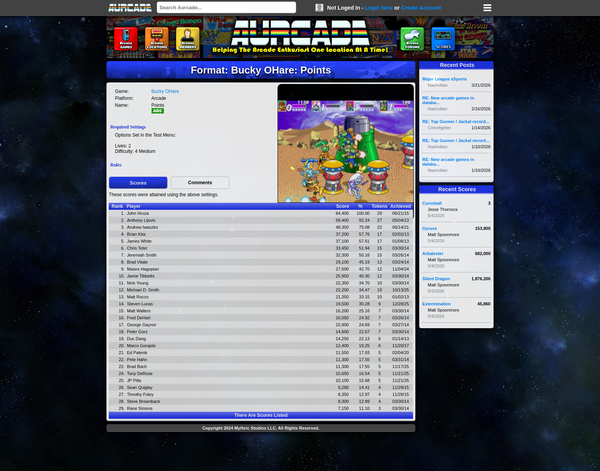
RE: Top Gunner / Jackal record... (455, 121)
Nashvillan (437, 85)
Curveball (432, 203)
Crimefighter (439, 127)
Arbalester (432, 253)
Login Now (379, 8)
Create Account (421, 8)
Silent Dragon (436, 278)
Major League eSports (444, 79)
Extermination (436, 303)
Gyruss (429, 228)
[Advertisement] (261, 452)
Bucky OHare (165, 91)
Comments (200, 182)
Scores (138, 183)
